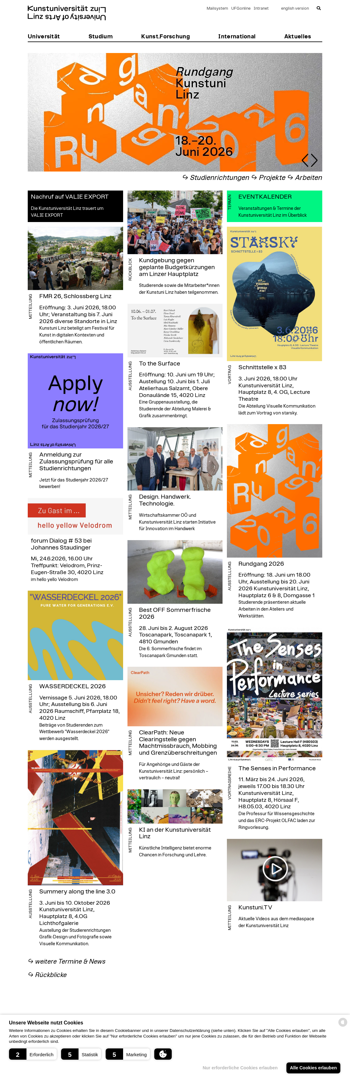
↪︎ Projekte (268, 177)
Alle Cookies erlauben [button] (313, 1067)
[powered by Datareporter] (343, 1026)
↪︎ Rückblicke (47, 975)
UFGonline (241, 9)
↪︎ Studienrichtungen (215, 177)
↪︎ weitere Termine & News (67, 961)
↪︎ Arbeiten (304, 177)
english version (295, 9)
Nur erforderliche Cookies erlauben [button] (240, 1067)
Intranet (261, 9)
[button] (33, 1054)
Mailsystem (217, 9)
